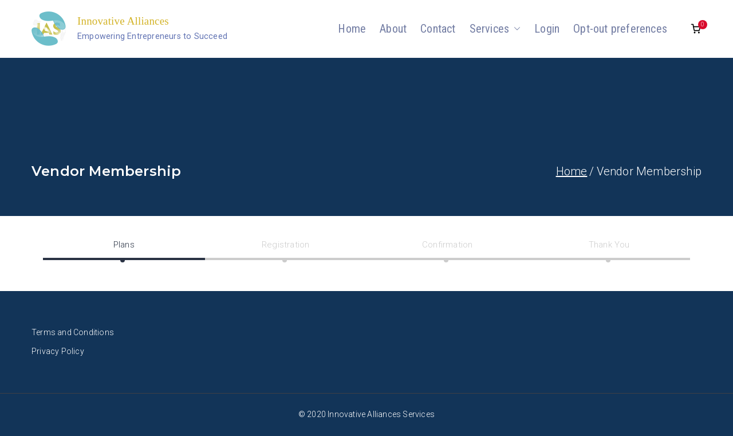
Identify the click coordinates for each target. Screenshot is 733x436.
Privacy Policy (57, 351)
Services (495, 28)
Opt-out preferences (620, 29)
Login (546, 29)
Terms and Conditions (72, 332)
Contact (437, 29)
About (393, 29)
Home (352, 29)
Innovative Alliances (123, 21)
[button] (515, 28)
